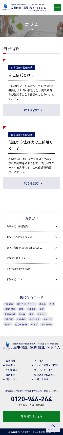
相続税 (42, 303)
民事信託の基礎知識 (17, 226)
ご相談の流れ (13, 370)
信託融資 (9, 303)
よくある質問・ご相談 (46, 365)
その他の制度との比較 (18, 268)
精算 (21, 309)
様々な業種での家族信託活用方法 (24, 247)
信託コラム (11, 379)
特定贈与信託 (21, 324)
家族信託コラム (15, 279)
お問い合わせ (41, 379)
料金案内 (10, 365)
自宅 (52, 303)
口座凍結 (21, 319)
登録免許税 (10, 314)
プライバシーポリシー (46, 370)
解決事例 (10, 374)
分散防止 (42, 314)
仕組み (34, 324)
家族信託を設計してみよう (21, 236)
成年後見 (9, 319)
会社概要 (10, 360)
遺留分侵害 (10, 309)
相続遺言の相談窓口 (44, 374)
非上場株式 (47, 324)
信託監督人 (34, 319)
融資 (42, 309)
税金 (31, 314)
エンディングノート (26, 303)
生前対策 (48, 319)
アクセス (39, 360)
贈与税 (22, 314)
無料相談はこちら (31, 416)
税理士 (8, 324)
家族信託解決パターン (18, 258)
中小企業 (31, 309)
